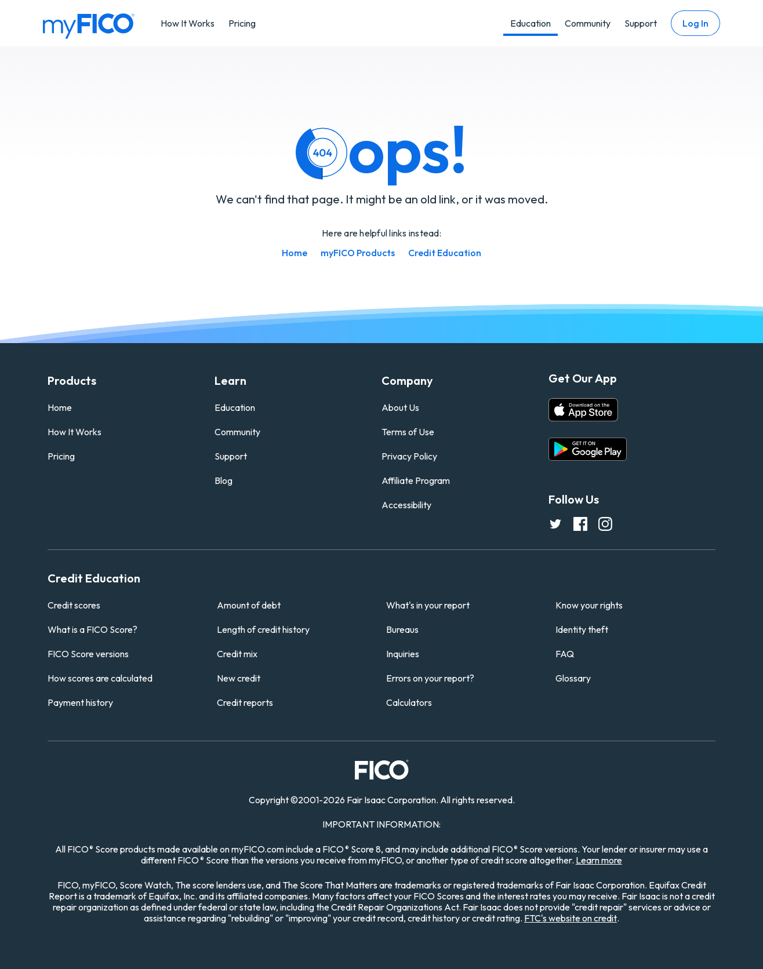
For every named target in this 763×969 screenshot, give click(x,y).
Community (588, 23)
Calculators (409, 702)
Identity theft (581, 629)
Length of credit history (263, 629)
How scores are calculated (100, 678)
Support (640, 23)
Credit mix (237, 654)
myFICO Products (358, 252)
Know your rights (589, 605)
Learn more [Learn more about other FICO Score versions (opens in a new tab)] (599, 860)
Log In (695, 23)
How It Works (188, 23)
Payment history (80, 702)
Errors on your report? (430, 678)
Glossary (573, 678)
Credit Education (444, 252)
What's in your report (428, 605)
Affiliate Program (416, 480)
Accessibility (406, 505)
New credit (238, 678)
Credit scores (74, 605)
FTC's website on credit (570, 918)
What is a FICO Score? (92, 629)
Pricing (242, 23)
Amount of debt (249, 605)
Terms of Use (408, 432)
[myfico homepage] (89, 25)
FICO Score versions (88, 654)
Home (294, 252)
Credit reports (245, 702)
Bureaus (402, 629)
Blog (223, 480)
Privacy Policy (409, 456)
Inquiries (402, 654)
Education (530, 23)
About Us (400, 407)
